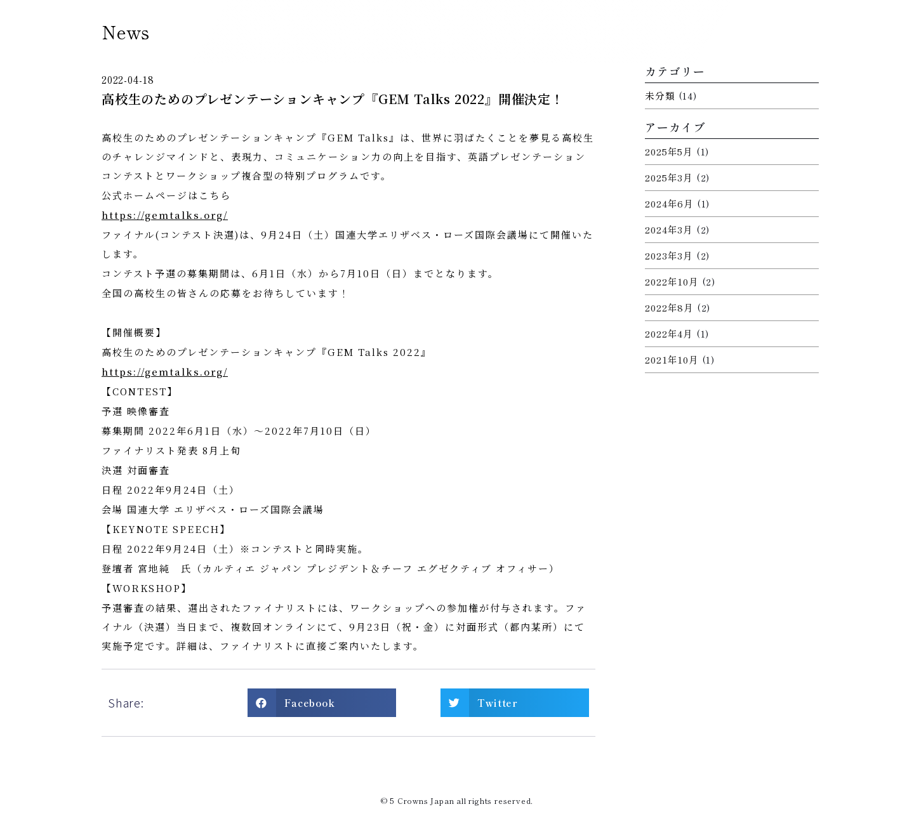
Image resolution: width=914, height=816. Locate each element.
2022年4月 (669, 333)
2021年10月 (671, 359)
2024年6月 (669, 203)
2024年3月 (669, 229)
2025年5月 (669, 151)
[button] (322, 702)
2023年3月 (669, 255)
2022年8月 (669, 307)
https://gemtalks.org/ (165, 214)
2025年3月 (669, 177)
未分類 (660, 95)
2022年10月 (671, 281)
